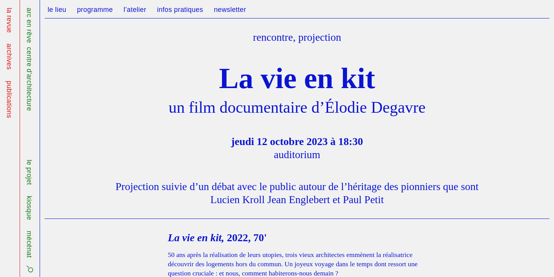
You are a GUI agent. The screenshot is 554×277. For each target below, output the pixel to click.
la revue (9, 20)
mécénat (29, 244)
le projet (29, 172)
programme (95, 9)
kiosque (29, 208)
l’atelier (134, 9)
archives (9, 56)
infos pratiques (180, 9)
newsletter (230, 9)
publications (9, 99)
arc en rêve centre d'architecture (29, 59)
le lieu (57, 9)
